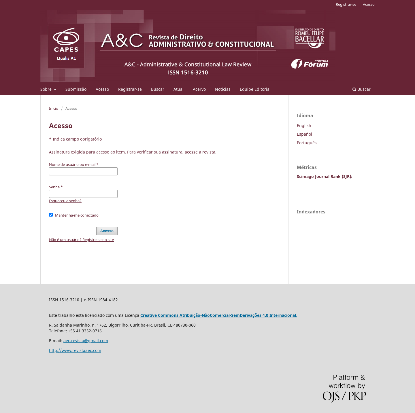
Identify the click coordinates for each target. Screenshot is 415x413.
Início (53, 108)
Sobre (46, 89)
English (304, 125)
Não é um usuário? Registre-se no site (81, 239)
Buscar (157, 89)
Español (304, 134)
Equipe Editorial (255, 89)
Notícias (223, 89)
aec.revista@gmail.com (85, 340)
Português (307, 142)
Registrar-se (130, 89)
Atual (178, 89)
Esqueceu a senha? (65, 200)
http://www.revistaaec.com (75, 350)
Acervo (199, 89)
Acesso (102, 89)
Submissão (75, 89)
